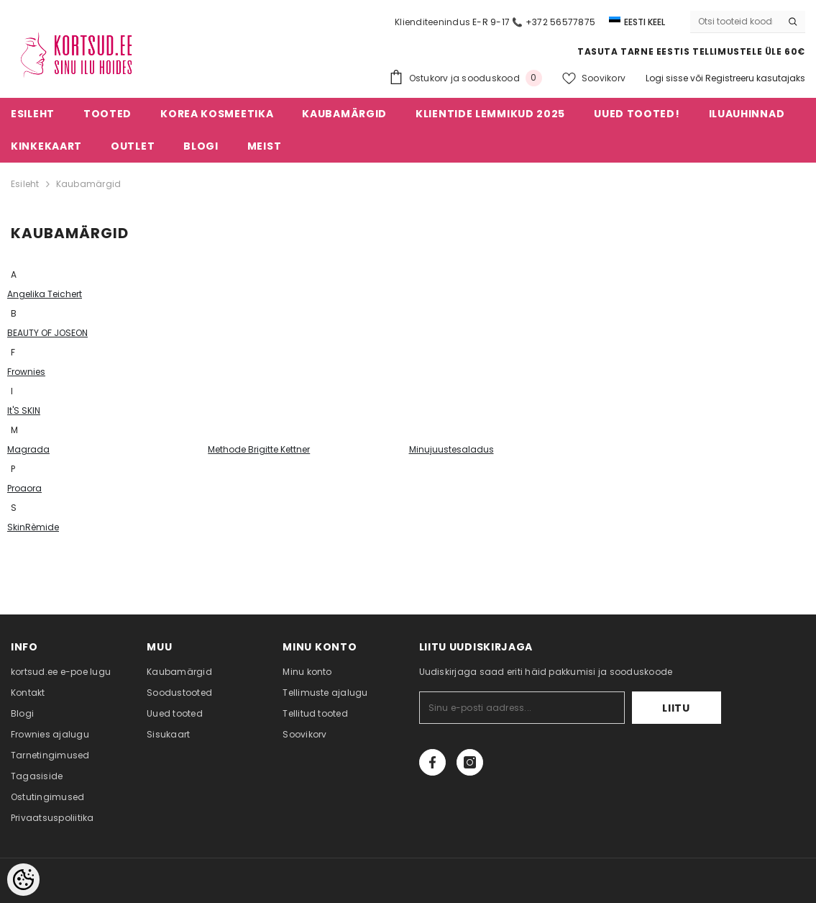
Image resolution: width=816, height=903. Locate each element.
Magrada (28, 449)
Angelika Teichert (44, 294)
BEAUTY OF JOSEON (47, 333)
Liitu (676, 708)
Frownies (26, 372)
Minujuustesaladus (451, 449)
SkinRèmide (33, 527)
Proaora (24, 488)
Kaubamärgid (89, 184)
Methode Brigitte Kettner (259, 449)
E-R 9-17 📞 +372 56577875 (533, 22)
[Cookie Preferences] (23, 879)
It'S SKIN (23, 410)
